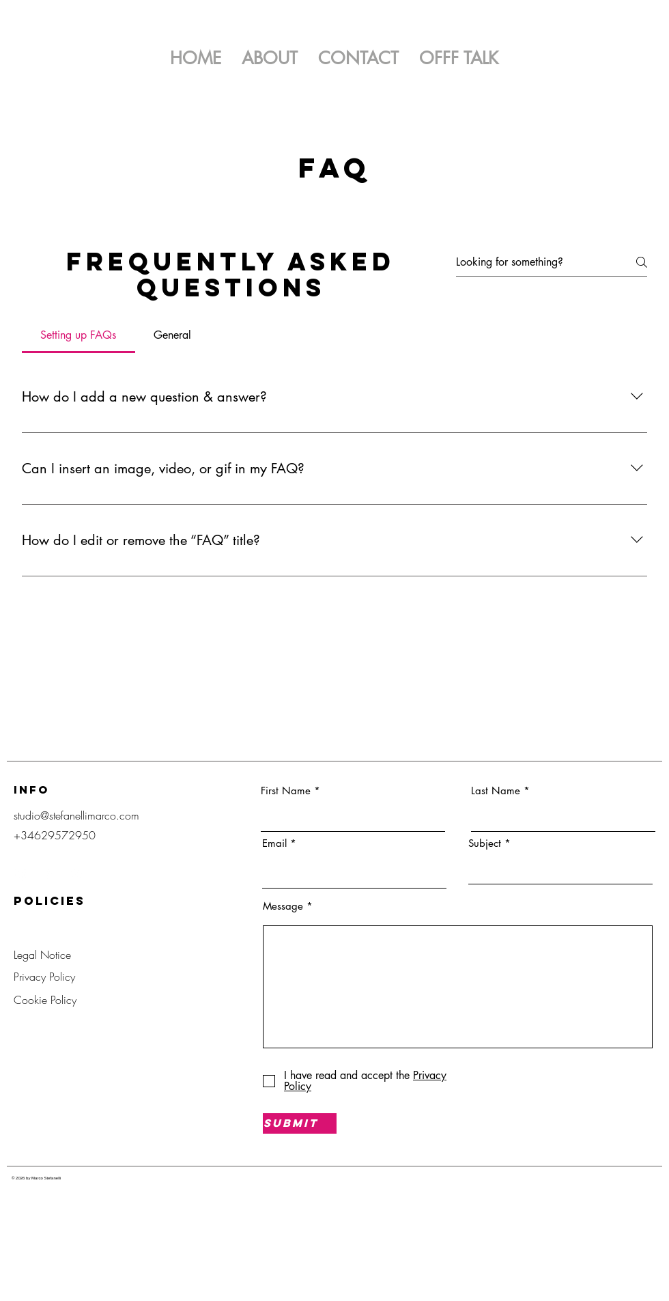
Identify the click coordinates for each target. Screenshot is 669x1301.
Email (274, 843)
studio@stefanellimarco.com (76, 815)
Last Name (495, 790)
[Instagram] (21, 874)
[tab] (78, 335)
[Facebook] (48, 874)
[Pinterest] (75, 874)
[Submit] (300, 1123)
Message (283, 906)
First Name (286, 790)
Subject (484, 843)
